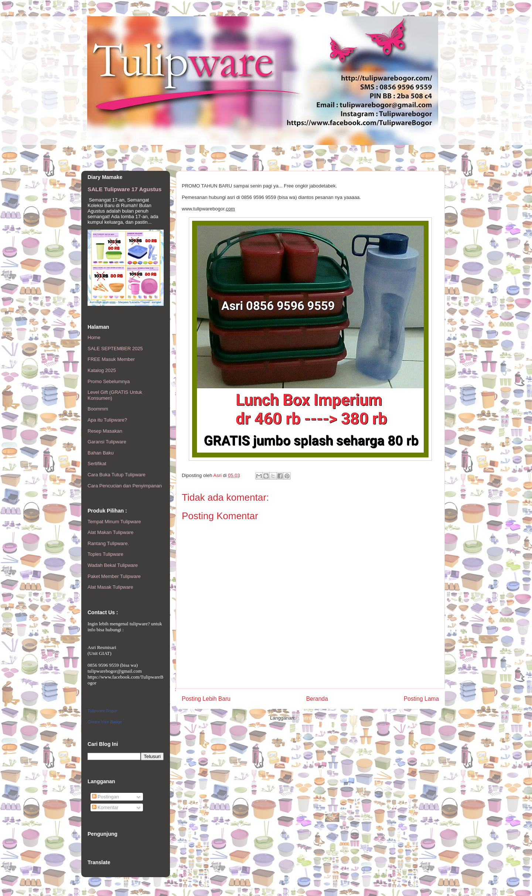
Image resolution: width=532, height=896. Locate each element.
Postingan (105, 796)
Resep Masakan (105, 431)
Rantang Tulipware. (108, 543)
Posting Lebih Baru (206, 699)
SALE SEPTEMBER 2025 (115, 348)
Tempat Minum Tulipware (114, 521)
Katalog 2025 (102, 370)
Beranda (317, 699)
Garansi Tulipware (107, 441)
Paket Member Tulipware (114, 576)
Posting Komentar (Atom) (324, 718)
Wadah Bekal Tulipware (113, 565)
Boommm (98, 409)
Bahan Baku (101, 453)
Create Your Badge (105, 722)
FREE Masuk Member (111, 359)
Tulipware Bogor (102, 711)
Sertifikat (97, 463)
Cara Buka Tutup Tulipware (117, 474)
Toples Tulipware (105, 554)
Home (94, 337)
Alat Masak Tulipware (110, 587)
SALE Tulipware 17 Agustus (124, 189)
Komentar (105, 807)
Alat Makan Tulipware (110, 532)
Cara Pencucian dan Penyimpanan (125, 485)
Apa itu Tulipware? (107, 420)
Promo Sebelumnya (109, 381)
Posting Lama (421, 699)
